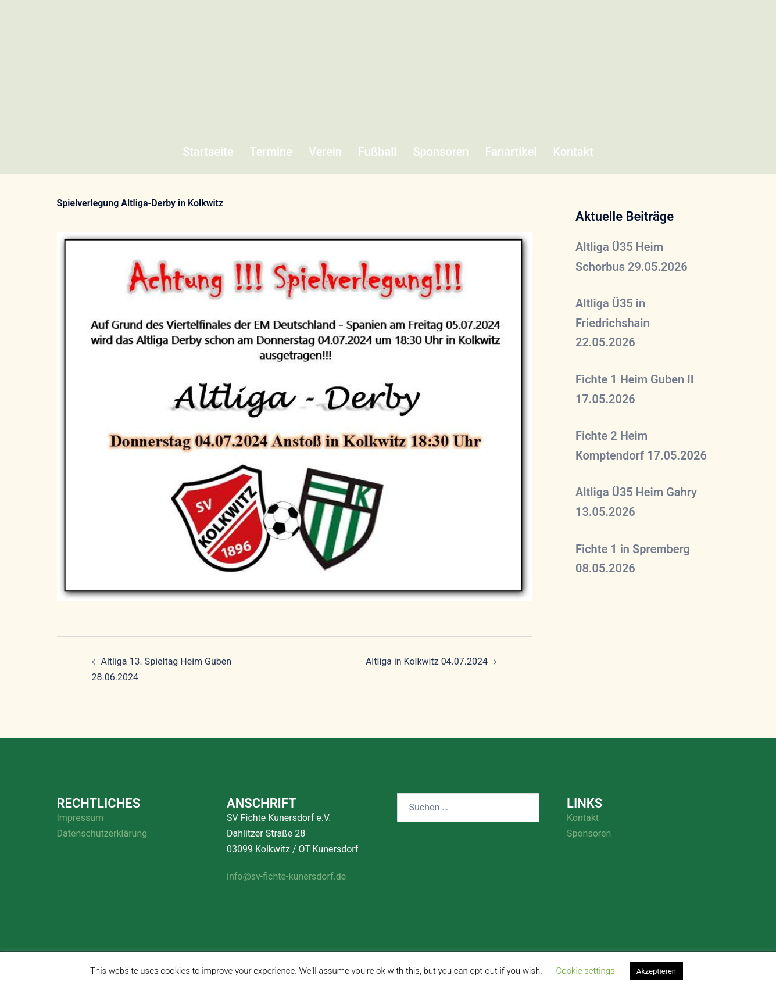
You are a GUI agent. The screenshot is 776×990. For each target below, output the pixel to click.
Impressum (80, 817)
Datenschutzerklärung (102, 833)
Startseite (208, 152)
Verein (325, 152)
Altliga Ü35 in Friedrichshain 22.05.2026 (612, 322)
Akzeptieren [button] (656, 971)
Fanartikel (511, 152)
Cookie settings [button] (585, 971)
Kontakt (573, 152)
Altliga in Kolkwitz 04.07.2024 (427, 661)
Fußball (377, 152)
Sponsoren (441, 152)
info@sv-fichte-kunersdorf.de (286, 876)
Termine (271, 152)
